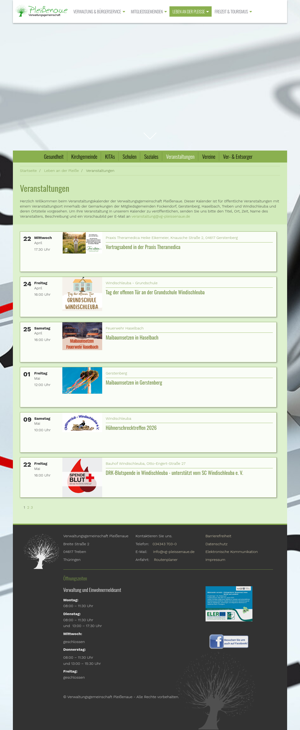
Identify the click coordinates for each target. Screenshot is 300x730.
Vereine (208, 156)
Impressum (215, 559)
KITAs (110, 156)
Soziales (151, 156)
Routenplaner (166, 559)
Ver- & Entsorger (238, 156)
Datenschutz (217, 544)
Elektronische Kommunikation (232, 551)
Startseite (28, 170)
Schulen (129, 156)
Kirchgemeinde (84, 156)
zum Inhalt (150, 133)
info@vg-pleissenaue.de (174, 551)
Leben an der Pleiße (61, 170)
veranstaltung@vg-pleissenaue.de (160, 216)
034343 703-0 (165, 544)
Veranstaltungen (180, 156)
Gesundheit (54, 156)
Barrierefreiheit (218, 536)
